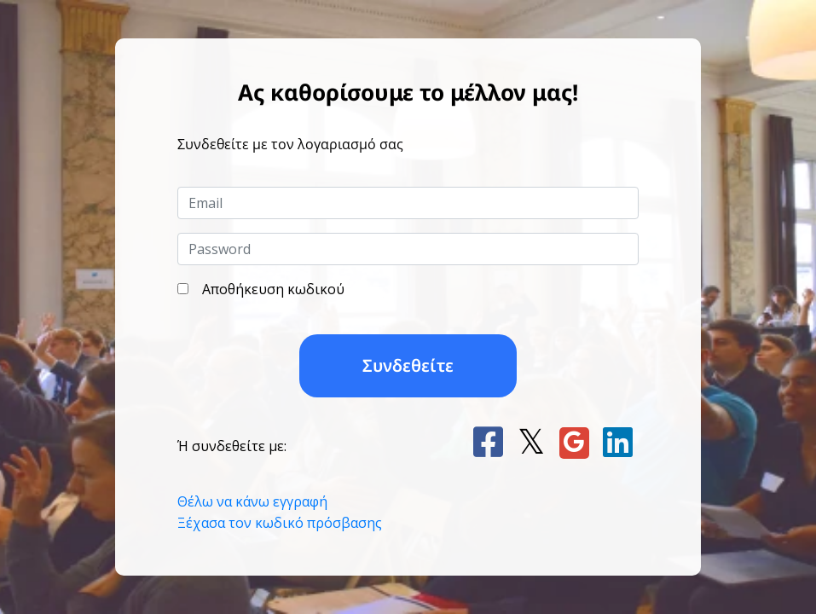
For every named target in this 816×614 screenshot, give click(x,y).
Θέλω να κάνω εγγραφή (252, 501)
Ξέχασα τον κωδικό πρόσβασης (279, 522)
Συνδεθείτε (408, 365)
